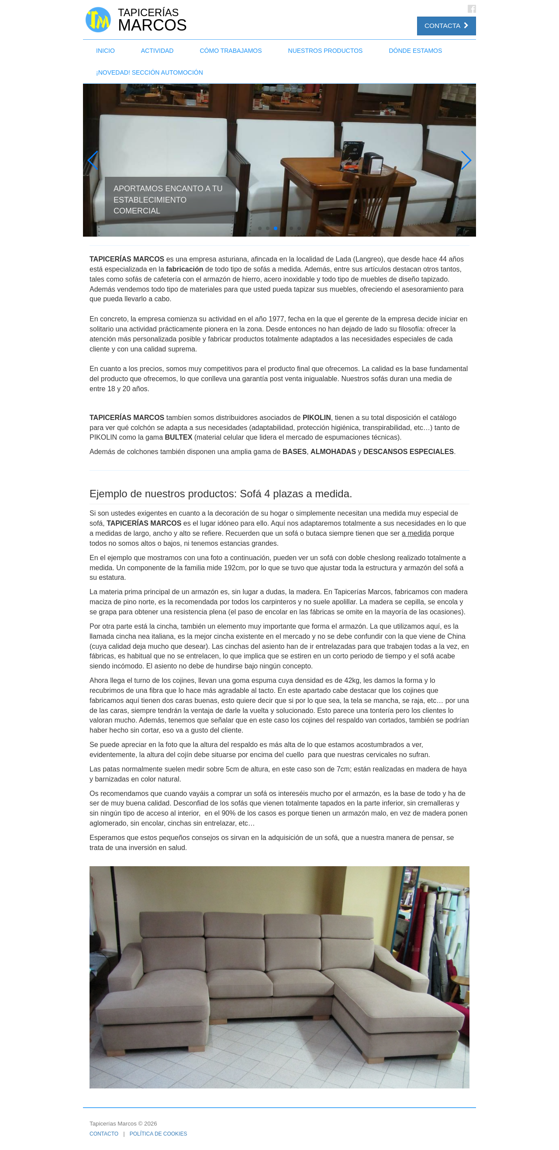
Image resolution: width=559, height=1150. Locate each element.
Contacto (104, 1134)
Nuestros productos (325, 50)
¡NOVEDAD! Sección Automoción (149, 72)
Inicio (105, 50)
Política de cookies (158, 1134)
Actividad (157, 50)
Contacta (446, 25)
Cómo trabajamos (231, 50)
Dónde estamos (415, 50)
